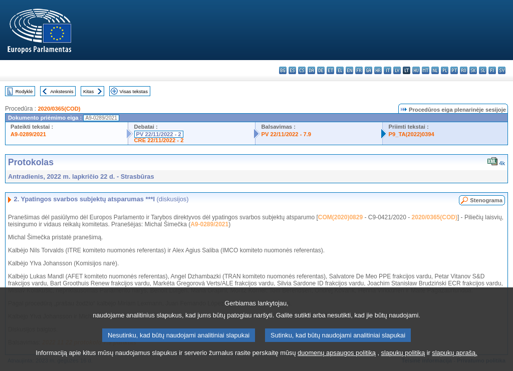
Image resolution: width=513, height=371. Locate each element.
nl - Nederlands (435, 70)
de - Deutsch (321, 70)
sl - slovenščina (482, 70)
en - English (349, 70)
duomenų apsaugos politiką (337, 363)
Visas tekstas (134, 91)
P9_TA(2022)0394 (411, 134)
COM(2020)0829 (340, 217)
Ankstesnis (61, 91)
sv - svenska (501, 70)
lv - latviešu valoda (397, 70)
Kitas (88, 91)
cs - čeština (302, 70)
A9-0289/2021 (28, 134)
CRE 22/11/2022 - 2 (159, 140)
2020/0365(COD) (59, 109)
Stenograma (486, 200)
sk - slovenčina (473, 70)
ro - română (463, 70)
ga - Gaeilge (368, 70)
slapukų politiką (403, 363)
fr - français (359, 70)
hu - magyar (416, 70)
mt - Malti (425, 70)
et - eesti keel (330, 70)
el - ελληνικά (340, 70)
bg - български (283, 70)
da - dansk (311, 70)
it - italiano (387, 70)
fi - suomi (492, 70)
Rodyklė (24, 91)
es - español (292, 70)
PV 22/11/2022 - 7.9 (287, 134)
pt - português (454, 70)
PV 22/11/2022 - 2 (158, 134)
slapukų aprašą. (454, 363)
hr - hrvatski (378, 70)
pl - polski (444, 70)
